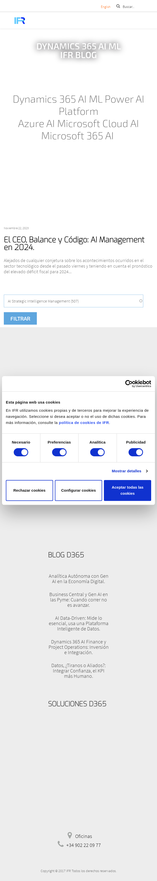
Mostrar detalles (127, 471)
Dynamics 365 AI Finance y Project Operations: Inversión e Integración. (79, 647)
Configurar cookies (78, 490)
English (106, 7)
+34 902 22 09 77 (83, 845)
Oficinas (83, 836)
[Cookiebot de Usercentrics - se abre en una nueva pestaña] (129, 384)
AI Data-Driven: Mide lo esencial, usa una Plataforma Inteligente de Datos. (78, 623)
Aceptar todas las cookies (128, 490)
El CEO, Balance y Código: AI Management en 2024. (74, 244)
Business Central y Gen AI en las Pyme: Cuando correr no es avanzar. (78, 599)
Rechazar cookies (29, 490)
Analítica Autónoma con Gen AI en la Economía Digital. (78, 578)
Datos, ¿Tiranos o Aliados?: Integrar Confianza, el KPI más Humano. (78, 671)
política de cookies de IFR (84, 422)
